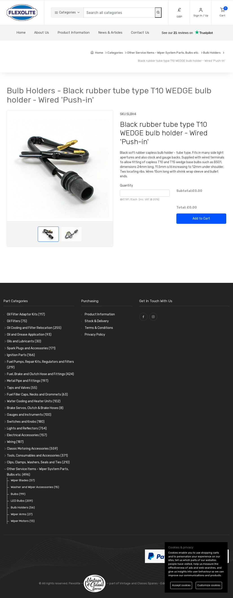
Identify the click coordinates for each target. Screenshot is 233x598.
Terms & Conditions (99, 328)
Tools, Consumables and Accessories (37, 455)
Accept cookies (181, 585)
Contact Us (140, 33)
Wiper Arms (22, 514)
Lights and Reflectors (27, 428)
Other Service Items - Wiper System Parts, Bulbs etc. (38, 472)
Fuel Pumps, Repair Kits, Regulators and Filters (40, 364)
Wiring (15, 442)
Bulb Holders (23, 507)
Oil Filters (17, 321)
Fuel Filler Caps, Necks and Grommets (37, 394)
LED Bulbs (22, 500)
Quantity (126, 185)
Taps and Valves (22, 388)
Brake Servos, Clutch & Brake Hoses (35, 408)
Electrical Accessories (27, 435)
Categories (65, 12)
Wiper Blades (23, 480)
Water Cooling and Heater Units (33, 401)
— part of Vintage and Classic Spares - (121, 583)
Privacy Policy (95, 334)
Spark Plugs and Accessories (31, 348)
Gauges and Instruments (29, 415)
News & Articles (110, 33)
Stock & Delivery (97, 321)
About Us (41, 33)
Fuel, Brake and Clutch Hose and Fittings (40, 374)
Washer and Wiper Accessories (35, 487)
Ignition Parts (21, 355)
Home (21, 33)
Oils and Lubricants (24, 341)
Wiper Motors (23, 521)
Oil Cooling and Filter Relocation (34, 328)
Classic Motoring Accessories (32, 449)
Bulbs (18, 494)
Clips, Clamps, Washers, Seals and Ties (38, 462)
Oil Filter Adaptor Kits (26, 314)
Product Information (74, 33)
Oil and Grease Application (29, 334)
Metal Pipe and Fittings (27, 381)
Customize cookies (208, 585)
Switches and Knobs (25, 422)
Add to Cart (201, 218)
